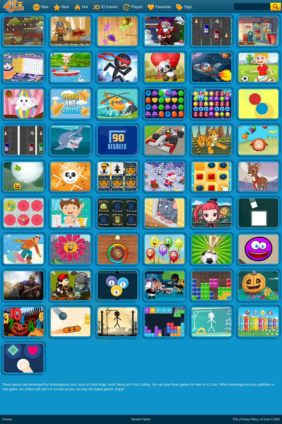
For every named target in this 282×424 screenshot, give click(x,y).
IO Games (105, 7)
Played (132, 7)
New (40, 7)
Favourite (159, 7)
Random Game (140, 419)
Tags (183, 7)
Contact (7, 419)
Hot (81, 7)
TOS (235, 419)
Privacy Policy (249, 419)
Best (61, 7)
